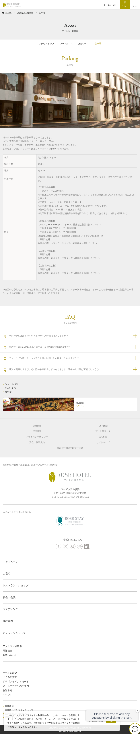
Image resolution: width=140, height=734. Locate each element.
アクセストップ (46, 43)
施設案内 (8, 621)
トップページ (10, 561)
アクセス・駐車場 (25, 13)
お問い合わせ (10, 655)
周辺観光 (7, 650)
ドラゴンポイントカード (16, 681)
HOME (8, 13)
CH (114, 5)
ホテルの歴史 (10, 672)
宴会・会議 (9, 597)
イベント (7, 694)
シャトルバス (66, 43)
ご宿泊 (6, 573)
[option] (70, 100)
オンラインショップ (14, 632)
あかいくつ (83, 43)
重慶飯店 (9, 706)
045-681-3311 (62, 497)
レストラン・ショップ (15, 585)
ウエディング (10, 609)
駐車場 (98, 43)
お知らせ (7, 690)
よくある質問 (10, 677)
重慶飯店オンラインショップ (19, 710)
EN (109, 5)
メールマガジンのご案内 (16, 686)
